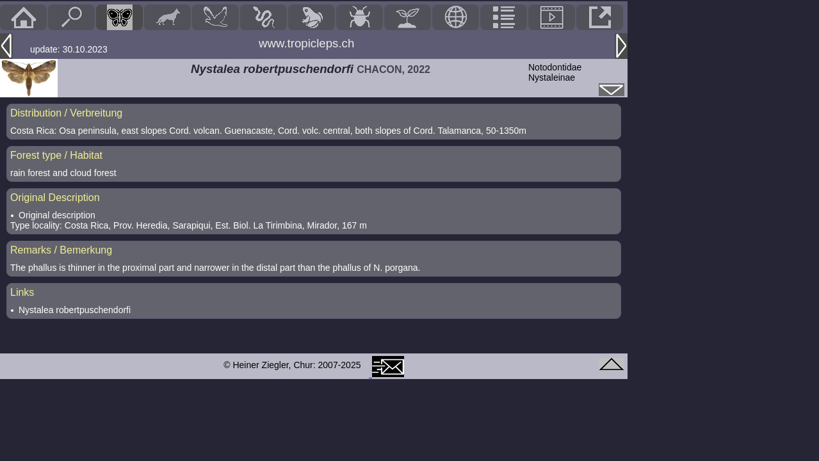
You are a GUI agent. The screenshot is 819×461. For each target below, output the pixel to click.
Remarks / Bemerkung (61, 250)
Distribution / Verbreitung (66, 113)
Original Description (55, 197)
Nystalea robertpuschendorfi (75, 310)
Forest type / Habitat (56, 155)
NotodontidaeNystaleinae (554, 72)
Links (22, 292)
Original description (57, 215)
